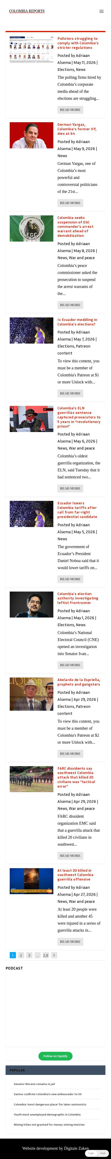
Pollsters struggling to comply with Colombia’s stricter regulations (78, 43)
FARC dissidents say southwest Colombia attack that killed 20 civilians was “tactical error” (76, 777)
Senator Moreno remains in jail (34, 1084)
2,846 (45, 958)
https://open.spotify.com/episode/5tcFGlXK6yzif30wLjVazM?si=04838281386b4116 (31, 702)
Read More (70, 110)
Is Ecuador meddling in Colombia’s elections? (77, 321)
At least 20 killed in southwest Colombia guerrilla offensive (75, 875)
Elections (65, 69)
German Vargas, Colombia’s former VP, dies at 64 (77, 129)
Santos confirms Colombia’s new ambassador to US (48, 1094)
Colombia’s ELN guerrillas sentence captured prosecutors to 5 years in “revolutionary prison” (79, 417)
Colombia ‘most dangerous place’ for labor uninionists (50, 1104)
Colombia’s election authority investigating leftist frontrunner (77, 598)
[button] (97, 1153)
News (81, 69)
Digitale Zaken (76, 1148)
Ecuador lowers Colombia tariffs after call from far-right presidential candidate (77, 510)
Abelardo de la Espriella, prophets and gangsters (78, 681)
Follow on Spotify (55, 1056)
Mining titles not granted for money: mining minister (49, 1124)
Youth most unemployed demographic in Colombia (47, 1114)
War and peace (82, 257)
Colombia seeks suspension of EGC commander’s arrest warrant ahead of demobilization (75, 226)
